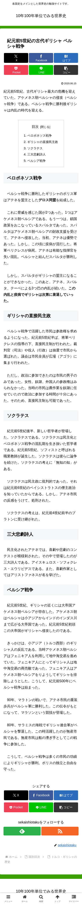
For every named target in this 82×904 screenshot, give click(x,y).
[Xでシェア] (16, 58)
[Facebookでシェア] (41, 58)
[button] (66, 70)
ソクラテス (35, 148)
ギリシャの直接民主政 (42, 142)
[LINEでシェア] (41, 70)
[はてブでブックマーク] (66, 58)
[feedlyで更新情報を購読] (22, 831)
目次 (35, 127)
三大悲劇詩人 (36, 154)
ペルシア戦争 (36, 160)
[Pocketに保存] (16, 70)
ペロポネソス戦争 (39, 135)
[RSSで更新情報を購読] (60, 831)
